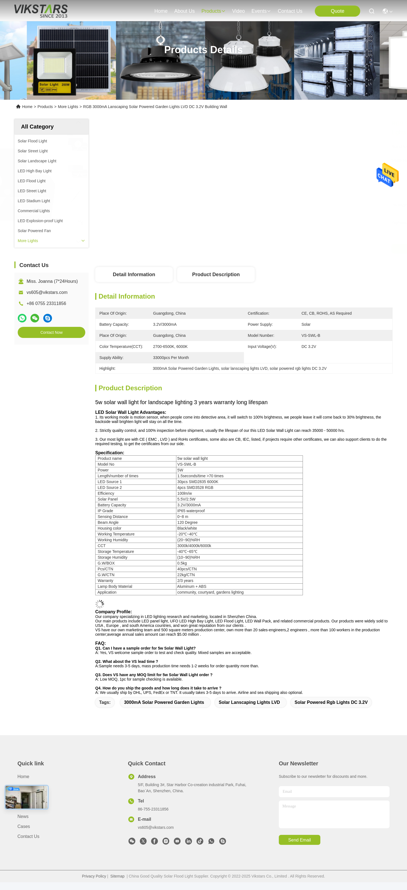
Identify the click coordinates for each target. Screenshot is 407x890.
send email (299, 840)
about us (184, 11)
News (23, 816)
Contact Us (28, 836)
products (213, 11)
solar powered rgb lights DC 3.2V (331, 702)
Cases (23, 826)
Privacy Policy (94, 876)
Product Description (216, 274)
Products (45, 106)
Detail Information (134, 274)
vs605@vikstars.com (47, 292)
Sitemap (117, 876)
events (261, 11)
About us (26, 786)
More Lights (68, 106)
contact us (290, 11)
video (238, 11)
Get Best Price (290, 249)
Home (161, 11)
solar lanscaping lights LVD (249, 702)
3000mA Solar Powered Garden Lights (164, 702)
